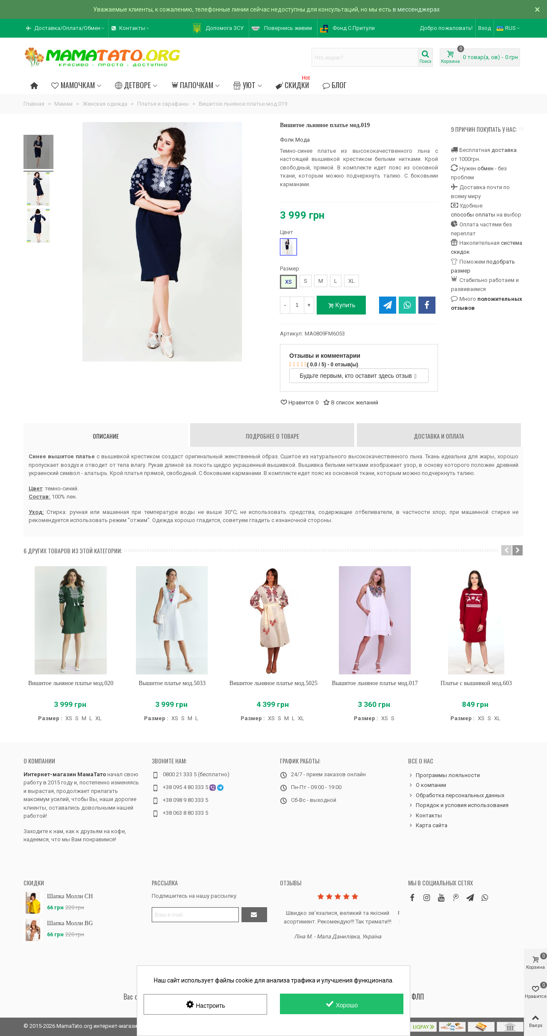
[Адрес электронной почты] (195, 914)
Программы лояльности (444, 775)
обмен (485, 168)
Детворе (133, 84)
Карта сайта (427, 825)
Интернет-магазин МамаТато (65, 774)
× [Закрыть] (537, 9)
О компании (39, 760)
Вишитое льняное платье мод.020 (70, 683)
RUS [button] (509, 28)
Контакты (425, 815)
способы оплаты (473, 214)
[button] (66, 28)
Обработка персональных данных (456, 795)
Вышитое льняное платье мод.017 (375, 683)
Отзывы (290, 882)
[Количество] (297, 305)
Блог (335, 84)
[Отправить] (254, 914)
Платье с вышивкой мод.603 (476, 683)
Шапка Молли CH (70, 896)
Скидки (294, 83)
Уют (244, 84)
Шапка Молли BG (70, 923)
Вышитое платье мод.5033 (172, 683)
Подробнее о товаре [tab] (272, 435)
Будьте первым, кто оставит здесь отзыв (358, 375)
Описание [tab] (106, 435)
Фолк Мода (295, 140)
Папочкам (192, 84)
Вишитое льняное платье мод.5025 (273, 683)
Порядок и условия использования (458, 805)
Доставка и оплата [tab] (439, 435)
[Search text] (365, 57)
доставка (504, 150)
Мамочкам (72, 84)
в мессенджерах (416, 9)
